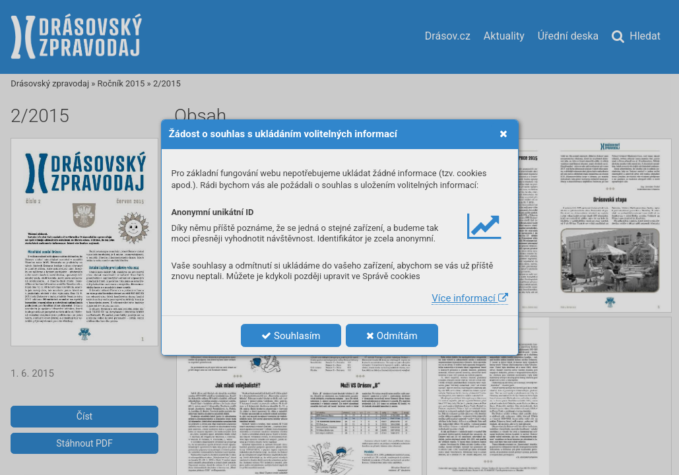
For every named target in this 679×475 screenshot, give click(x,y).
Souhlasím (290, 336)
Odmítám (392, 336)
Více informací (469, 298)
